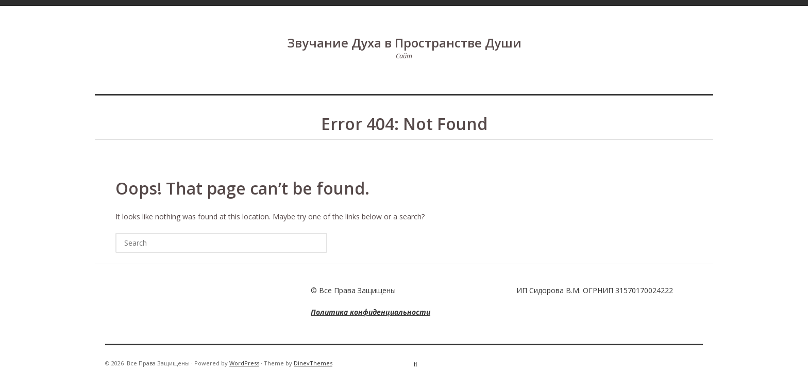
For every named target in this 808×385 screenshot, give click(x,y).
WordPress (244, 363)
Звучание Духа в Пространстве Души (404, 42)
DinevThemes (313, 363)
